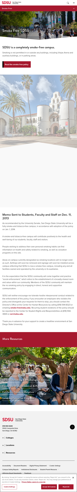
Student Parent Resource (48, 469)
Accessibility (6, 466)
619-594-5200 (7, 426)
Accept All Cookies (49, 487)
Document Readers (20, 466)
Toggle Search (68, 3)
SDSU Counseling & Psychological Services (26, 380)
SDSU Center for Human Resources (22, 374)
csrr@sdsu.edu (16, 314)
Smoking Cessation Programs (18, 398)
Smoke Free (7, 8)
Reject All (66, 487)
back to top (72, 427)
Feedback (27, 473)
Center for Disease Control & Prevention (24, 386)
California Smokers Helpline (18, 392)
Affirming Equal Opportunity (12, 473)
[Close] (73, 477)
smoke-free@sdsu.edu (20, 307)
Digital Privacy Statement (38, 466)
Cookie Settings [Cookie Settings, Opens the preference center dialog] (9, 487)
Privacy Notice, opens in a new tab (33, 482)
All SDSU (74, 2)
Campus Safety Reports (10, 469)
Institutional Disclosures (29, 469)
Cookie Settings (54, 466)
